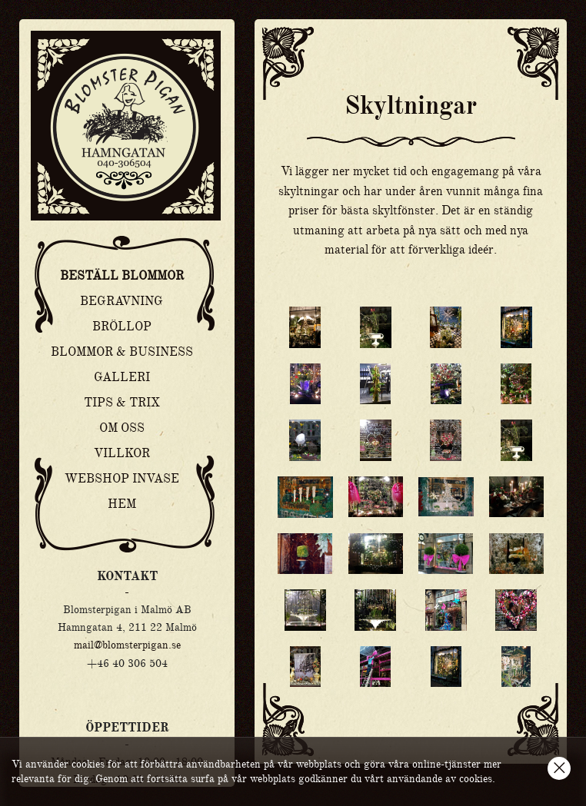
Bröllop (121, 326)
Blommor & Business (122, 352)
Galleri (122, 377)
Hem (122, 504)
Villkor (122, 453)
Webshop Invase (122, 478)
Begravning (121, 301)
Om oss (122, 428)
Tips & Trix (122, 402)
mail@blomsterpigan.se (127, 645)
